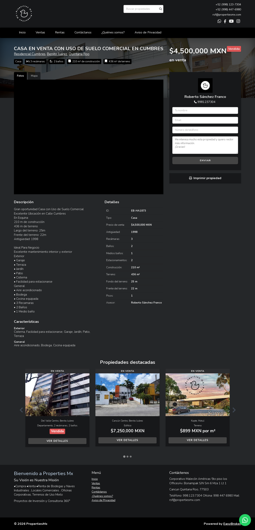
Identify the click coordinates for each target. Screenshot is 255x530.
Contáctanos (83, 32)
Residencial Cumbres (29, 54)
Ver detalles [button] (57, 441)
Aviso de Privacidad (148, 32)
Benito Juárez (57, 54)
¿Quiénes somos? (113, 32)
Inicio (22, 32)
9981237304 (206, 102)
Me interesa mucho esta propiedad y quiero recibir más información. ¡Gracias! (205, 145)
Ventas (40, 32)
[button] (19, 410)
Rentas (60, 32)
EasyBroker (232, 523)
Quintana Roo (79, 54)
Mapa (34, 76)
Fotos (20, 76)
